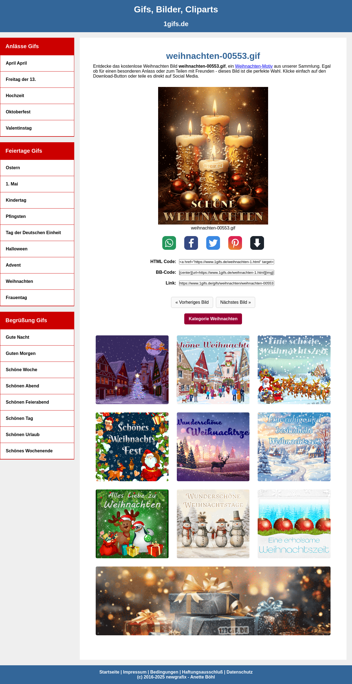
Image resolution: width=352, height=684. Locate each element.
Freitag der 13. (21, 79)
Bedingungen (164, 672)
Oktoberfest (18, 112)
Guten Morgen (20, 353)
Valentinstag (19, 128)
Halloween (17, 249)
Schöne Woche (21, 369)
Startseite (109, 672)
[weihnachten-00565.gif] (132, 523)
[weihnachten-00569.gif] (294, 369)
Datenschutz (240, 672)
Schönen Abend (22, 386)
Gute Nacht (17, 337)
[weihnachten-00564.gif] (213, 523)
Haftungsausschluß (202, 672)
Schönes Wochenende (29, 450)
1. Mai (12, 184)
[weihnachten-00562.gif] (213, 601)
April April (16, 63)
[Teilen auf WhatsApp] (169, 243)
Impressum (134, 672)
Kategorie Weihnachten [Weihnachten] (213, 318)
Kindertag (16, 200)
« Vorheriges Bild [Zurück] (192, 302)
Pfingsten (16, 216)
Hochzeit (15, 95)
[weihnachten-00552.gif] (213, 223)
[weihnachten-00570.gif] (213, 369)
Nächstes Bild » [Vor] (235, 302)
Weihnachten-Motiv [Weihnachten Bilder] (254, 66)
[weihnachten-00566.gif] (294, 446)
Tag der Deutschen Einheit (33, 232)
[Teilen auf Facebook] (191, 243)
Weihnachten (19, 281)
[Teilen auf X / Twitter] (213, 243)
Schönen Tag (19, 418)
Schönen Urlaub (23, 434)
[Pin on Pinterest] (235, 243)
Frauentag (16, 297)
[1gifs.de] (176, 24)
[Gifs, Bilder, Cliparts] (176, 9)
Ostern (13, 167)
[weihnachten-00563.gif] (294, 523)
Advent (13, 265)
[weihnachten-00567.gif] (213, 446)
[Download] (257, 243)
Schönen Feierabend (27, 402)
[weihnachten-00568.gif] (132, 446)
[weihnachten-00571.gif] (132, 369)
